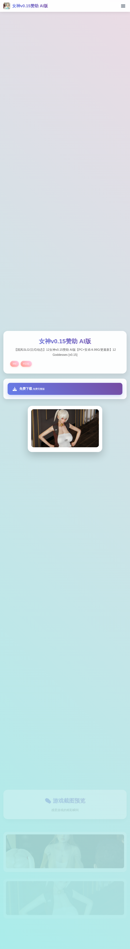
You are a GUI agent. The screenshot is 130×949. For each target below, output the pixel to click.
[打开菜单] (123, 6)
